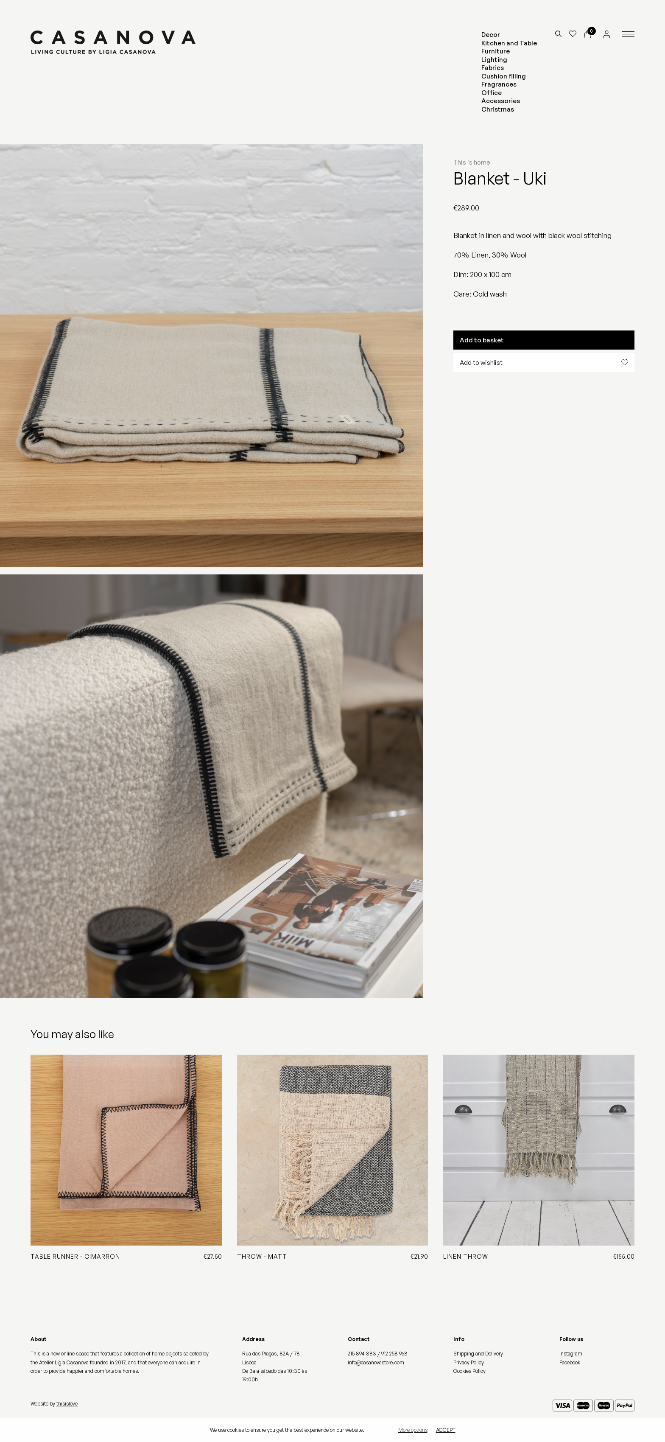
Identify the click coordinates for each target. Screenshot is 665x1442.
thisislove (67, 1403)
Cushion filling (503, 76)
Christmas (497, 109)
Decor (490, 35)
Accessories (500, 101)
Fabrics (492, 68)
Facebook (569, 1362)
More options (413, 1430)
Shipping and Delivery (478, 1353)
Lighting (494, 60)
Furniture (495, 51)
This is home (471, 162)
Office (491, 93)
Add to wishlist (544, 362)
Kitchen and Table (509, 43)
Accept (445, 1430)
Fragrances (499, 84)
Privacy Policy (468, 1362)
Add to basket (482, 340)
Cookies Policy (469, 1371)
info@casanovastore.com (376, 1362)
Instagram (570, 1353)
